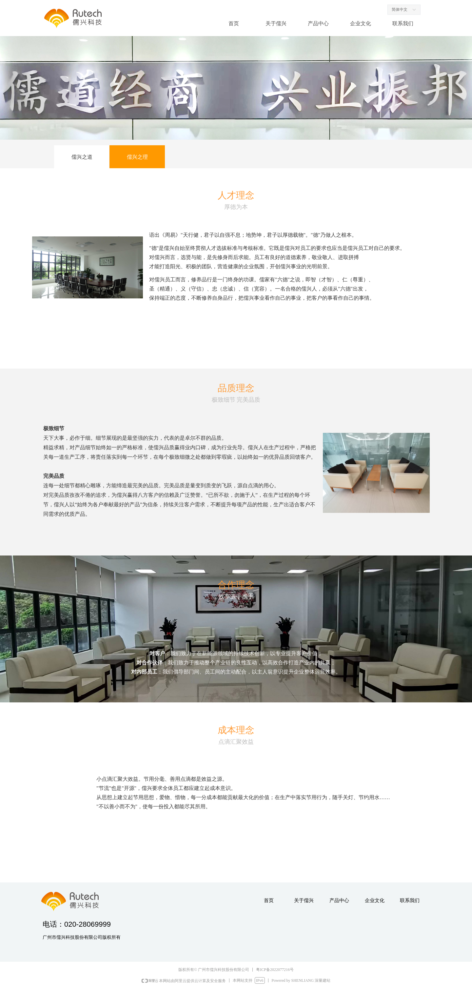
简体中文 (399, 9)
